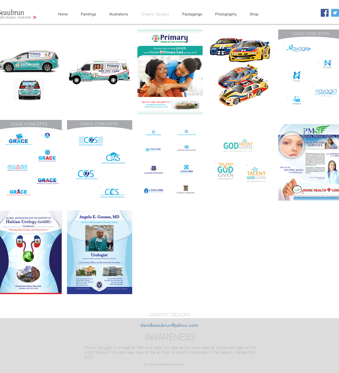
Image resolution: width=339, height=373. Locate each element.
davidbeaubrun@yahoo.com (169, 325)
